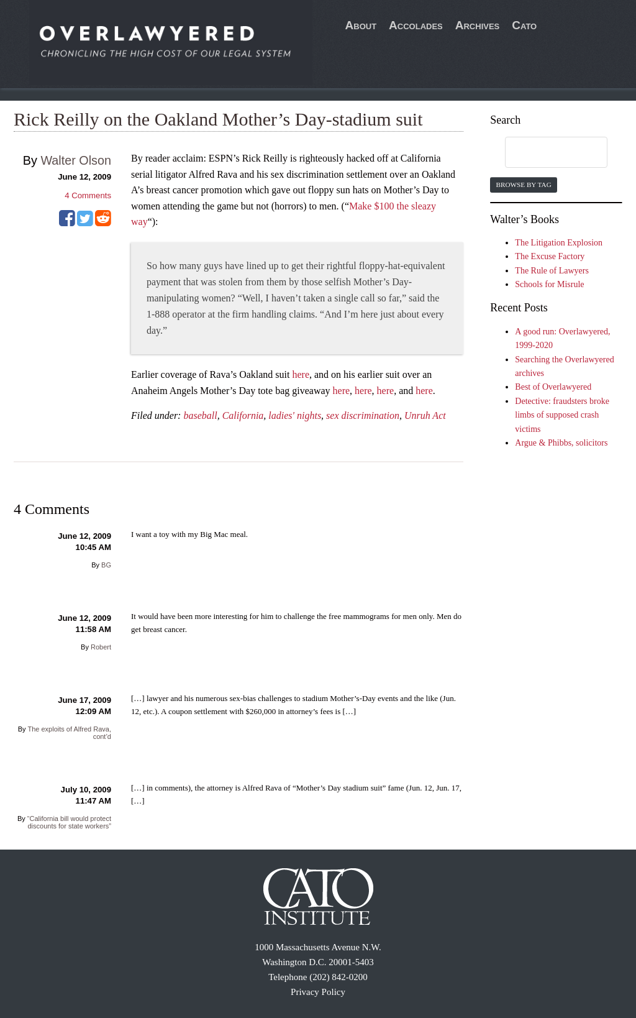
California (243, 415)
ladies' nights (294, 415)
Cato (524, 25)
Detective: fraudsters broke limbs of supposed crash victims (562, 415)
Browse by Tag (523, 184)
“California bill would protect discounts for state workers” (69, 822)
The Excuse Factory (549, 256)
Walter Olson (75, 160)
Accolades (416, 25)
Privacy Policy (318, 992)
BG (106, 565)
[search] (544, 152)
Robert (101, 647)
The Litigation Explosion (558, 242)
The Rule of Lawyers (552, 270)
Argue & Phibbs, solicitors (561, 442)
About (361, 25)
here (300, 374)
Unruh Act (425, 415)
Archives (477, 25)
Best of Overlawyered (553, 387)
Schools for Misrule (549, 284)
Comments (88, 195)
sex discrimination (362, 415)
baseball (200, 415)
